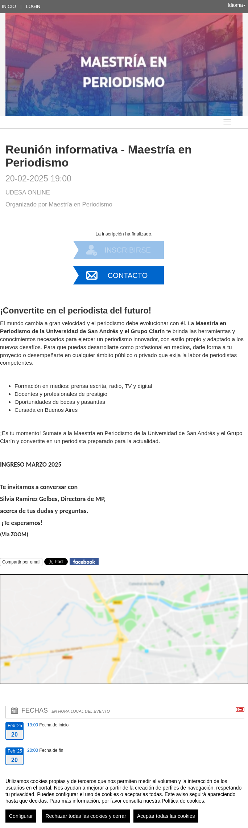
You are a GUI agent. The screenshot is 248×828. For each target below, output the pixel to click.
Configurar (21, 816)
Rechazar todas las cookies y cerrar (85, 816)
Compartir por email (21, 562)
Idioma (237, 5)
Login (33, 6)
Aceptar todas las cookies (166, 816)
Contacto (128, 275)
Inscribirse (127, 250)
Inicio (9, 6)
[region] (124, 797)
